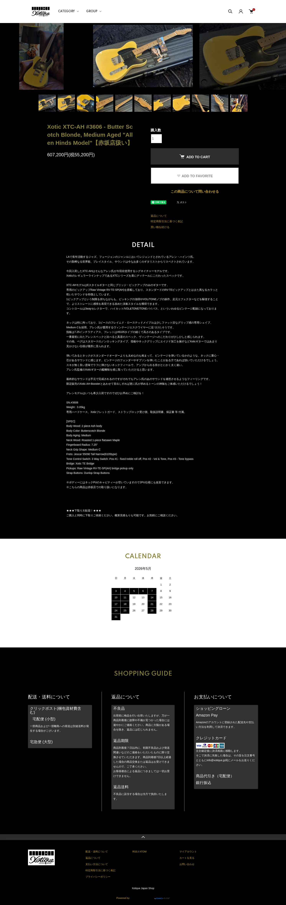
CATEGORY (66, 11)
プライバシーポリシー (97, 876)
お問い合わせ (186, 864)
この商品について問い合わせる (195, 192)
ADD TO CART (194, 156)
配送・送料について (96, 851)
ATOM (143, 851)
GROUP (91, 11)
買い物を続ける (160, 227)
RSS (135, 851)
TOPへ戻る (143, 837)
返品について (159, 215)
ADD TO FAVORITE (195, 176)
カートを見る (186, 857)
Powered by (143, 895)
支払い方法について (96, 864)
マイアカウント (188, 851)
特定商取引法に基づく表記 (167, 221)
